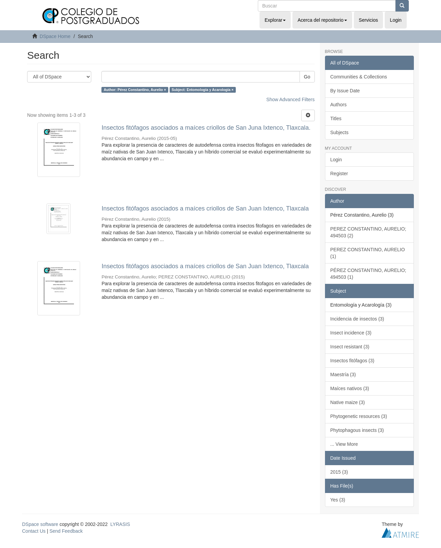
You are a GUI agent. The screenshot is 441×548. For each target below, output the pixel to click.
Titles (336, 118)
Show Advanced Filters (290, 99)
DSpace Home (55, 36)
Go (307, 76)
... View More (344, 444)
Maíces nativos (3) (349, 388)
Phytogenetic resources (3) (358, 416)
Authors (338, 104)
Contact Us (33, 531)
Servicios (368, 20)
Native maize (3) (347, 402)
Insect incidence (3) (350, 332)
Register (339, 173)
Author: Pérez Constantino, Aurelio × (135, 90)
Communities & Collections (358, 76)
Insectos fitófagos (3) (352, 360)
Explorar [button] (275, 20)
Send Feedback (66, 531)
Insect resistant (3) (349, 346)
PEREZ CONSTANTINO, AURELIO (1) (367, 253)
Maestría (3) (343, 374)
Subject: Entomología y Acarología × (203, 90)
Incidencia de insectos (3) (357, 319)
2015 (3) (339, 472)
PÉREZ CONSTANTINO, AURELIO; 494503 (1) (368, 274)
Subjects (339, 132)
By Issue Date (345, 90)
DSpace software (40, 524)
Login (336, 159)
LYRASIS (120, 524)
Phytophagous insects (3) (357, 430)
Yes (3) (337, 500)
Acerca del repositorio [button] (322, 20)
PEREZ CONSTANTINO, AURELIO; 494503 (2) (368, 232)
